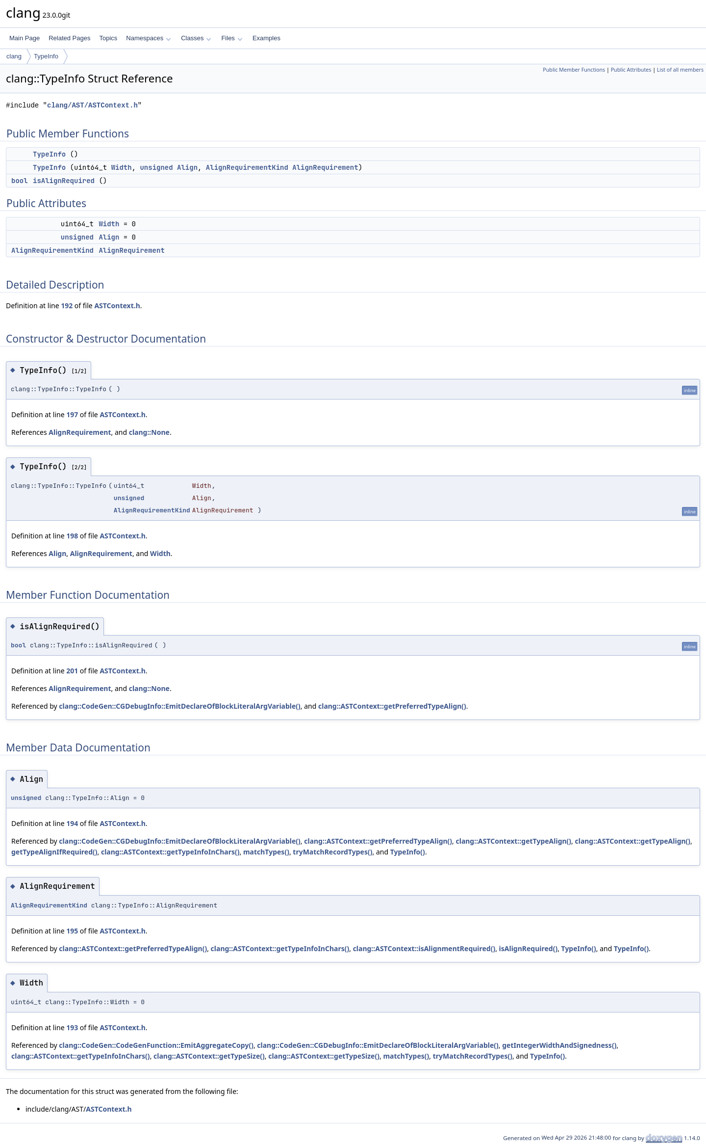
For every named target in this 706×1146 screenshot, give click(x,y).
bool (19, 180)
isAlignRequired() (528, 948)
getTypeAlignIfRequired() (54, 851)
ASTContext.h (117, 305)
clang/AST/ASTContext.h (92, 105)
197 (72, 414)
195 (72, 930)
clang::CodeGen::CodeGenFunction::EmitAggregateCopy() (156, 1045)
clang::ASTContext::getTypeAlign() (513, 841)
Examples (266, 38)
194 (72, 823)
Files (231, 38)
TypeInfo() (407, 851)
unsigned (156, 167)
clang (14, 56)
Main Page (24, 38)
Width (121, 167)
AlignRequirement (325, 167)
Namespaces (148, 38)
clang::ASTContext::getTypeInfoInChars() (170, 851)
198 (72, 535)
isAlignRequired (64, 180)
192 (67, 305)
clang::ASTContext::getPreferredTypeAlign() (392, 706)
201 (72, 670)
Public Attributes (631, 69)
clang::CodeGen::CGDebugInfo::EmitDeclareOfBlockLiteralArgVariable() (179, 706)
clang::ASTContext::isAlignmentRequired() (424, 948)
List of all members (680, 69)
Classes (196, 38)
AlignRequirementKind (247, 167)
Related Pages (69, 38)
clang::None (149, 432)
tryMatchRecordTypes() (332, 851)
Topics (108, 38)
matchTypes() (266, 851)
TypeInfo (46, 56)
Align (187, 167)
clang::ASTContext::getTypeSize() (209, 1056)
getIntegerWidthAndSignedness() (559, 1045)
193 (72, 1027)
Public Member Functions (574, 69)
